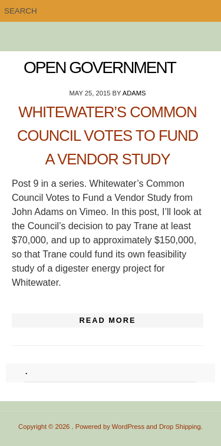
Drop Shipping (180, 426)
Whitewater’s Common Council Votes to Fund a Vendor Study (107, 135)
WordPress (128, 426)
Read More (107, 320)
